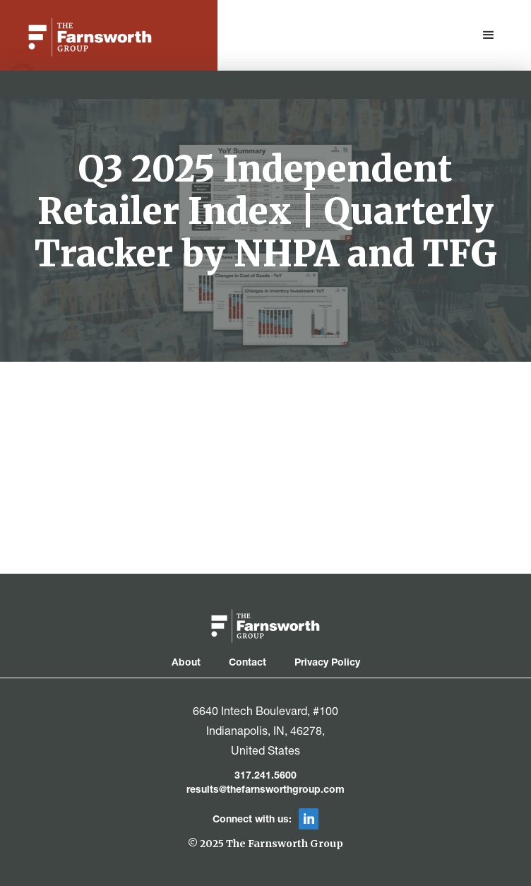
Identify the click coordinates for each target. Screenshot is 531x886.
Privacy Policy (327, 663)
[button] (488, 35)
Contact (247, 663)
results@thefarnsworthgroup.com (265, 791)
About (186, 663)
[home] (86, 37)
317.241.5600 (265, 776)
